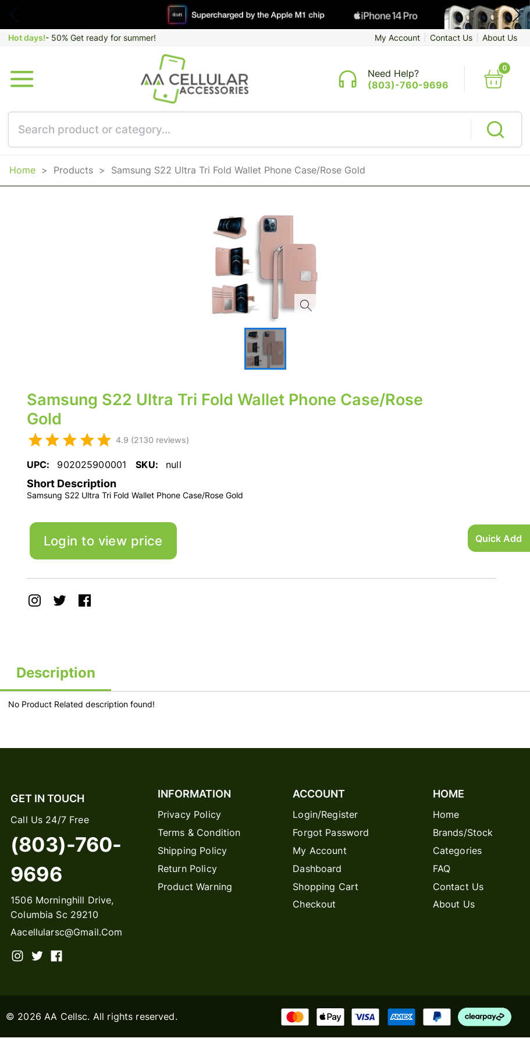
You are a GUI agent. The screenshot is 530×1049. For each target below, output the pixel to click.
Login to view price (110, 548)
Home (22, 175)
